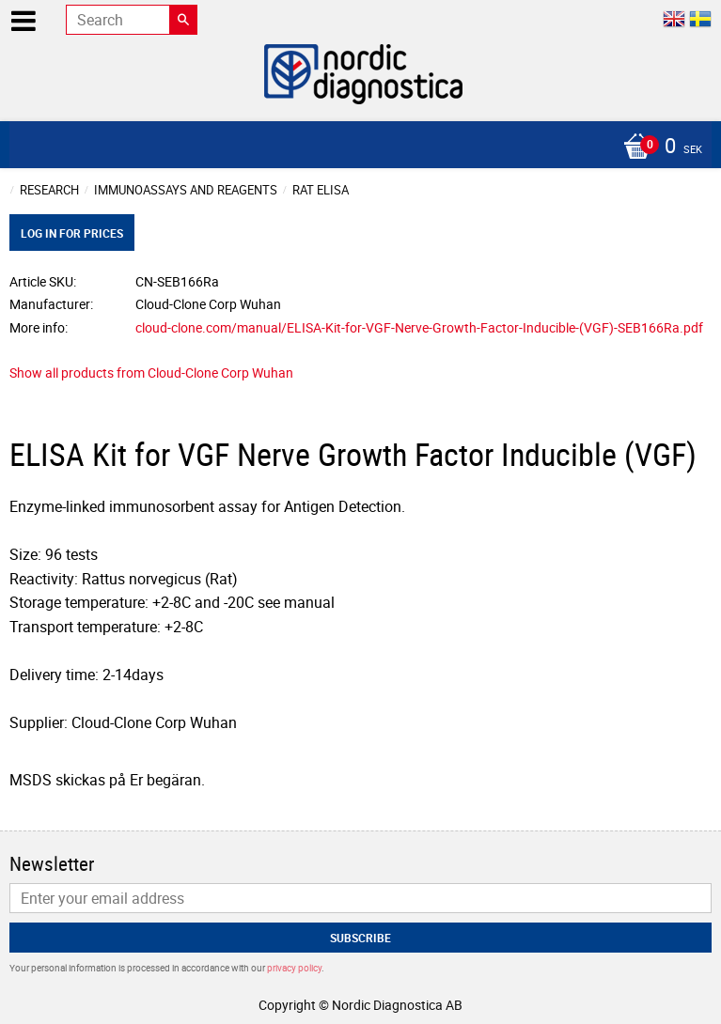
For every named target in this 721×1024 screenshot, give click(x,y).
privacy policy (294, 967)
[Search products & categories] (131, 20)
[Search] (183, 20)
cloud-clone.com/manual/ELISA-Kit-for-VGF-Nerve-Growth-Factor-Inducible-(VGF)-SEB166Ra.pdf (419, 327)
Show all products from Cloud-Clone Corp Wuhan (151, 372)
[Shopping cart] (355, 147)
